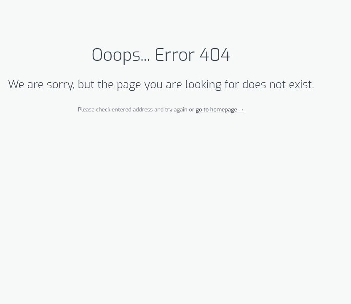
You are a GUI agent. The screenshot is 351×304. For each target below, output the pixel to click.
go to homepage (220, 109)
